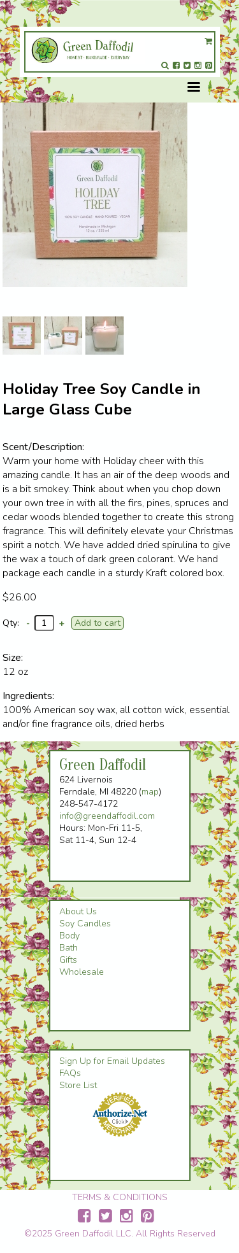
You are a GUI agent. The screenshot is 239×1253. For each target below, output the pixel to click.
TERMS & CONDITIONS (120, 1197)
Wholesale (81, 972)
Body (69, 936)
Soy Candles (85, 923)
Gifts (68, 960)
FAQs (70, 1073)
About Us (78, 911)
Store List (78, 1085)
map (150, 792)
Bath (68, 948)
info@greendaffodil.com (107, 816)
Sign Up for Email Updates (112, 1061)
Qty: (11, 623)
